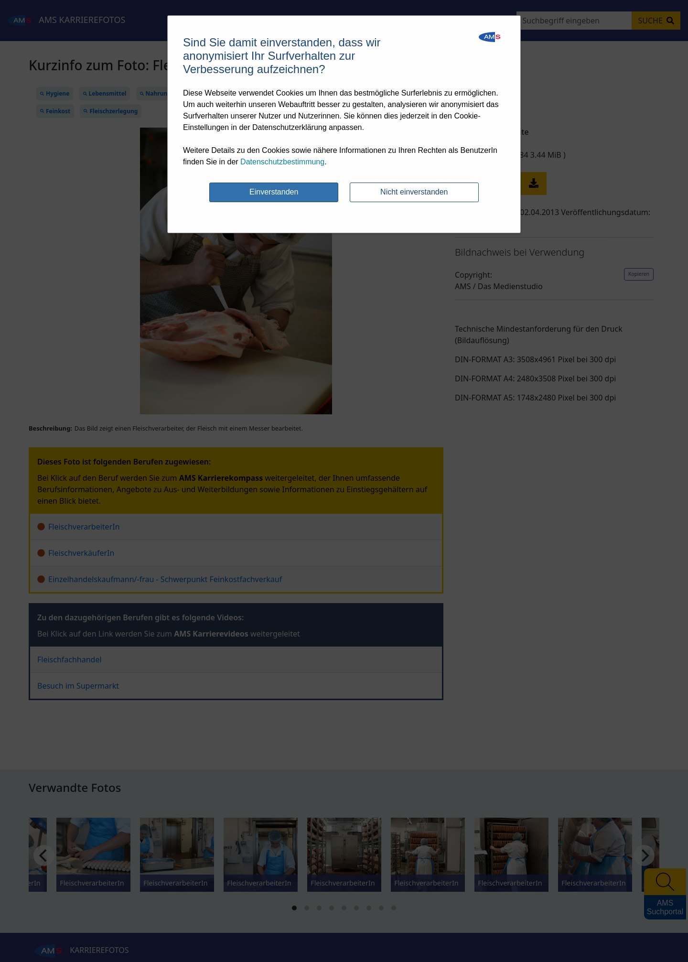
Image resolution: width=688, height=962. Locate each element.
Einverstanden (273, 192)
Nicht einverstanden (414, 192)
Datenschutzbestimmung (282, 162)
